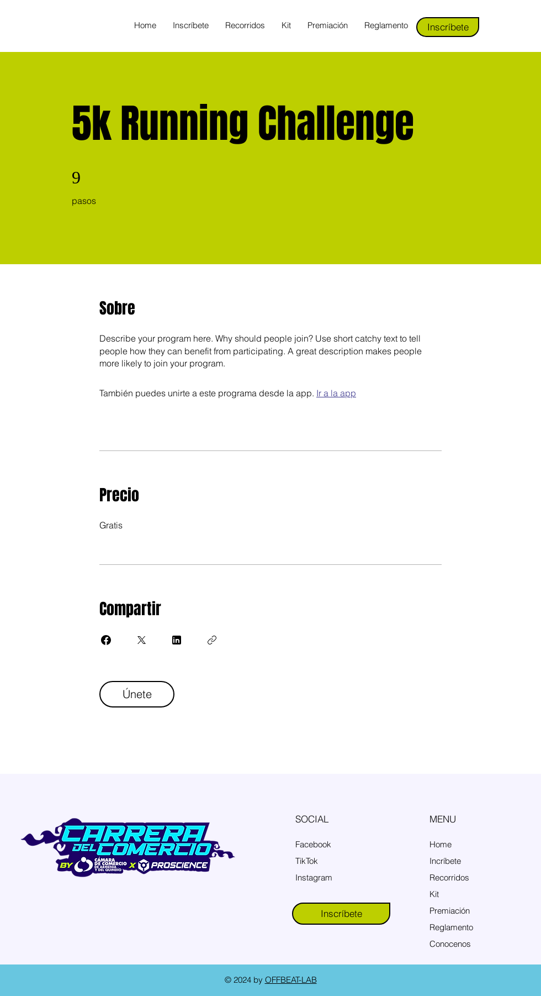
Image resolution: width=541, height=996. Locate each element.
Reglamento (451, 927)
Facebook (313, 844)
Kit (434, 894)
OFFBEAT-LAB (291, 979)
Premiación (449, 910)
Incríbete (445, 861)
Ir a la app (336, 393)
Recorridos (449, 877)
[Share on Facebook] (106, 640)
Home (440, 844)
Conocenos (450, 944)
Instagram (313, 877)
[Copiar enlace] (212, 640)
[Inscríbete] (447, 27)
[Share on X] (141, 640)
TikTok (306, 861)
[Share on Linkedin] (176, 640)
